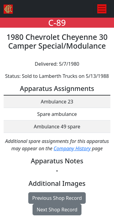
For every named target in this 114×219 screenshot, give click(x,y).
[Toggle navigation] (101, 9)
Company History (72, 148)
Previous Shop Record (57, 198)
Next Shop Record (56, 209)
